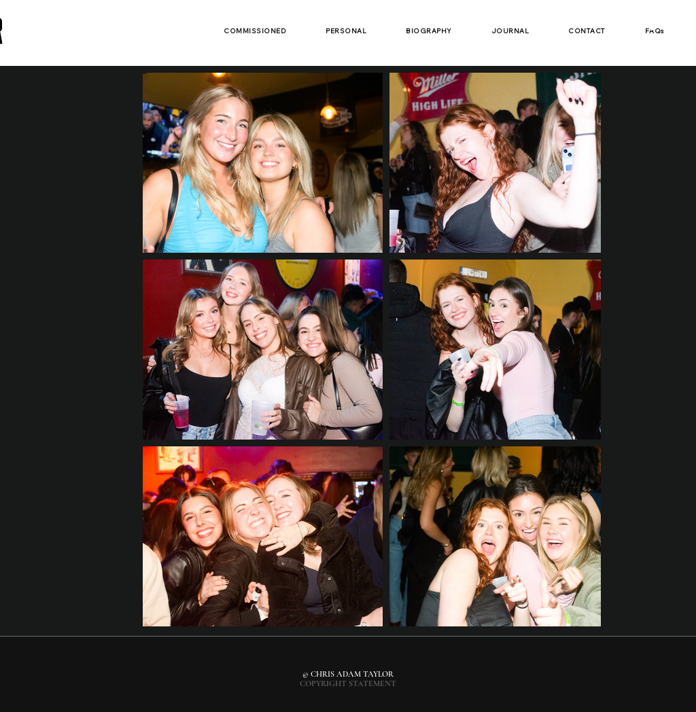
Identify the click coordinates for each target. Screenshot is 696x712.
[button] (255, 31)
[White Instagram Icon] (632, 25)
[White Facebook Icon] (652, 25)
